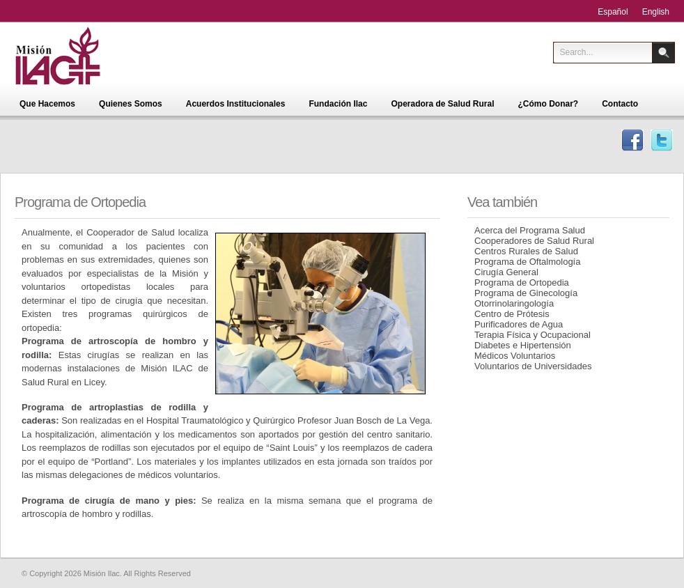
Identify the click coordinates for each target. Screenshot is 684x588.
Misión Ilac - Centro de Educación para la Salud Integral (79, 55)
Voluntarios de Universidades (532, 366)
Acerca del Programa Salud (529, 230)
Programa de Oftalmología (527, 261)
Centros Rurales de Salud (526, 251)
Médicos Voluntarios (514, 355)
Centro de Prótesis (512, 314)
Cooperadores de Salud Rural (534, 240)
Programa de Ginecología (525, 293)
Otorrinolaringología (514, 303)
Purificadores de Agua (518, 324)
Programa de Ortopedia (521, 282)
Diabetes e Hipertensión (522, 345)
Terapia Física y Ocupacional (532, 335)
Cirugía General (506, 272)
